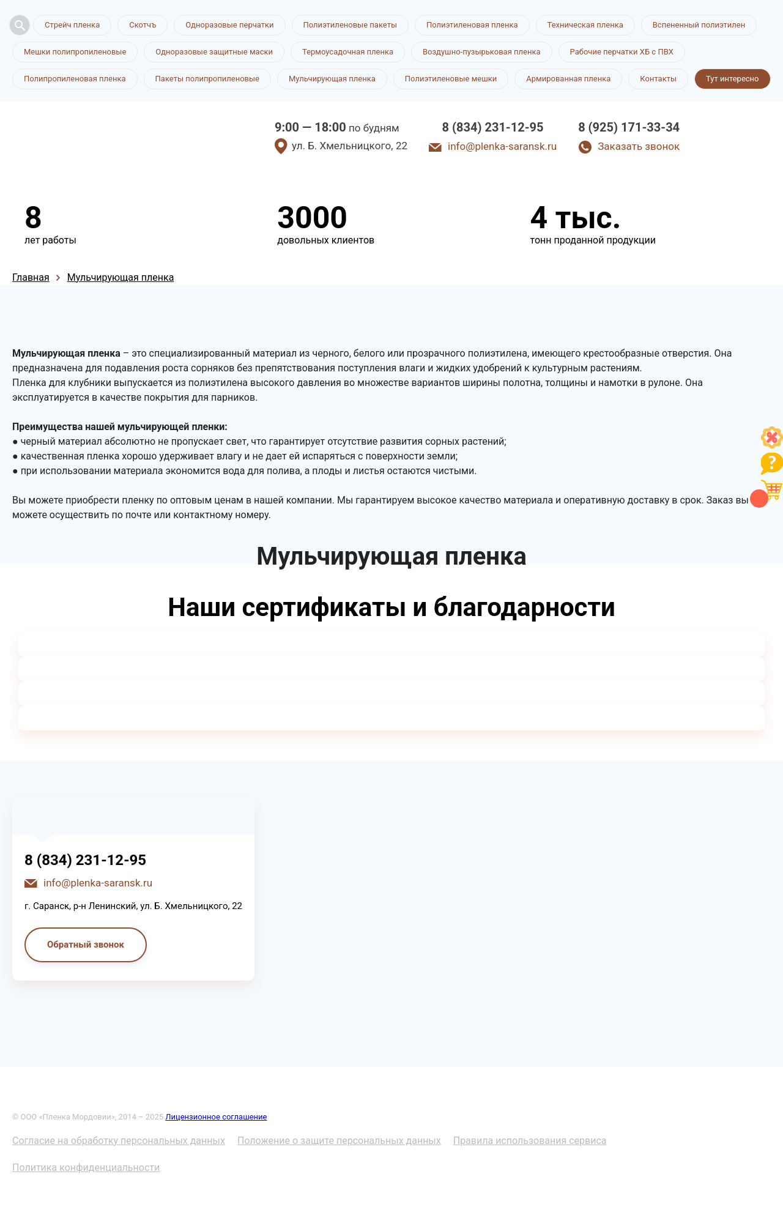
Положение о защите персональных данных (339, 1140)
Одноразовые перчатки (229, 24)
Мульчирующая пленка (332, 78)
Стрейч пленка (72, 24)
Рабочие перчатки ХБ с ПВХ (622, 51)
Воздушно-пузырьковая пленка (482, 51)
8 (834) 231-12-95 (493, 127)
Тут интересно (732, 78)
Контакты (658, 78)
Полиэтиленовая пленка (472, 24)
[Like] (772, 445)
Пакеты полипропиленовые (207, 78)
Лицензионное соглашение (216, 1116)
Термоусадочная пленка (347, 51)
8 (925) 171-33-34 (629, 127)
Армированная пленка (568, 78)
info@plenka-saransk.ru (502, 146)
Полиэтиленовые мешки (451, 78)
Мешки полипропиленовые (75, 51)
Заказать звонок (639, 146)
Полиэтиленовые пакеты (350, 24)
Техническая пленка (585, 24)
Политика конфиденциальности (86, 1167)
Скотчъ (142, 24)
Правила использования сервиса (530, 1140)
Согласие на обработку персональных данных (118, 1140)
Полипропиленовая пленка (75, 78)
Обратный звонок (85, 944)
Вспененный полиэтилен (699, 24)
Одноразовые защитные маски (214, 51)
